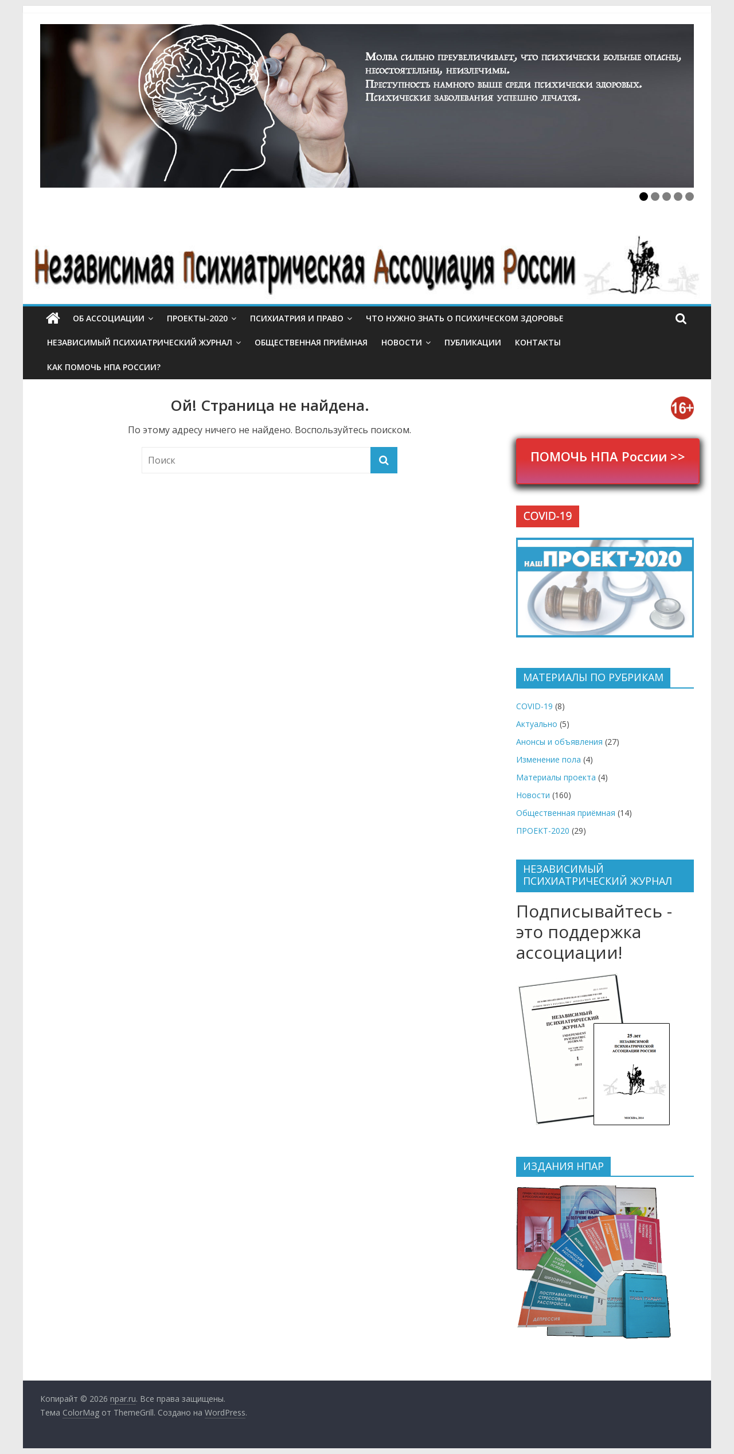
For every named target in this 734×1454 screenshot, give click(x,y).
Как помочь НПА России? (104, 366)
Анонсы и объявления (559, 741)
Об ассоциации (109, 318)
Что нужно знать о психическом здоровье (465, 318)
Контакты (538, 342)
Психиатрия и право (296, 318)
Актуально (536, 723)
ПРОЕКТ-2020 (542, 830)
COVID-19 (534, 706)
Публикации (472, 342)
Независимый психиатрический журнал (139, 342)
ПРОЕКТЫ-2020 (197, 318)
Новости (401, 342)
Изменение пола (548, 759)
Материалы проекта (556, 777)
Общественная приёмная (311, 342)
